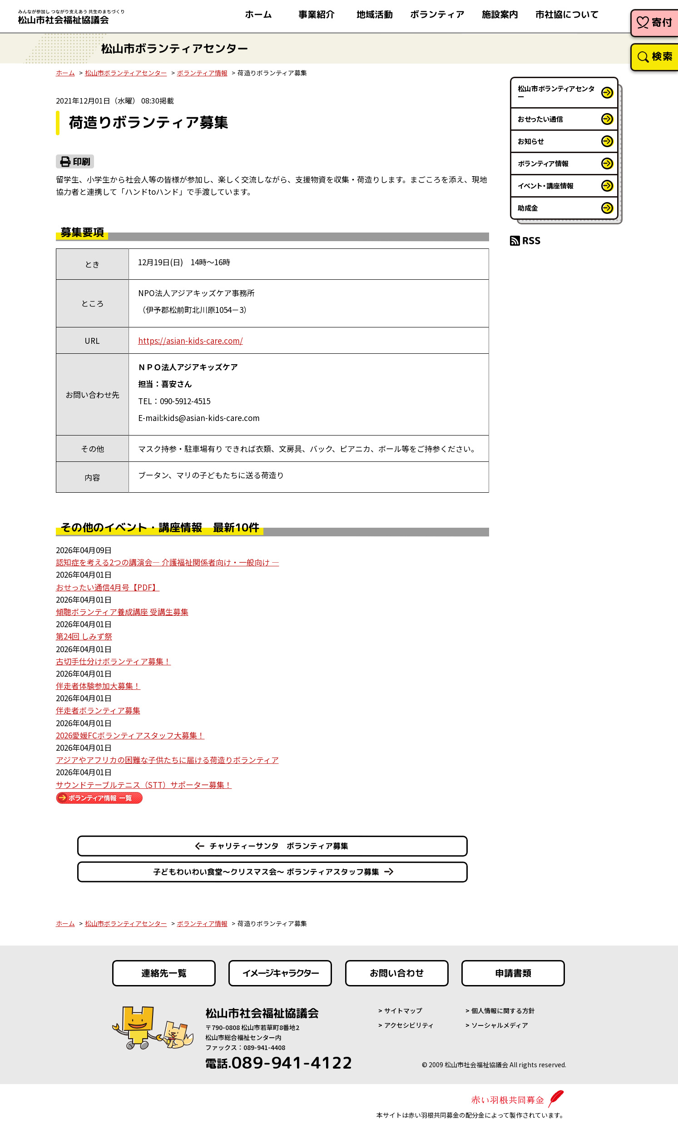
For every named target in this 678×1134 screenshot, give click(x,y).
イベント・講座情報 (546, 185)
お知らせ (531, 141)
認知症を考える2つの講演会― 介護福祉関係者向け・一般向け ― (167, 562)
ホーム (65, 72)
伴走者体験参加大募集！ (98, 685)
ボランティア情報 (202, 72)
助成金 (528, 208)
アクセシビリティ (409, 1025)
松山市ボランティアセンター (126, 72)
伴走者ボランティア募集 (98, 710)
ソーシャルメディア (499, 1025)
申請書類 (513, 973)
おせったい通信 (540, 119)
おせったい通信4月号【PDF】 (108, 587)
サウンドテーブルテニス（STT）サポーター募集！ (144, 784)
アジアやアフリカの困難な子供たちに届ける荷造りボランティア (167, 759)
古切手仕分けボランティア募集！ (113, 661)
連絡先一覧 (163, 973)
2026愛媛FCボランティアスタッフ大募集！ (130, 735)
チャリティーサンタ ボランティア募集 (278, 846)
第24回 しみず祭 (84, 636)
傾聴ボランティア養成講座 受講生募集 (122, 611)
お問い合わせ (397, 973)
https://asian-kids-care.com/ (190, 340)
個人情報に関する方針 (503, 1010)
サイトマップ (403, 1010)
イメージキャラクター (280, 973)
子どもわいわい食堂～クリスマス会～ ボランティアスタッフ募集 (266, 871)
